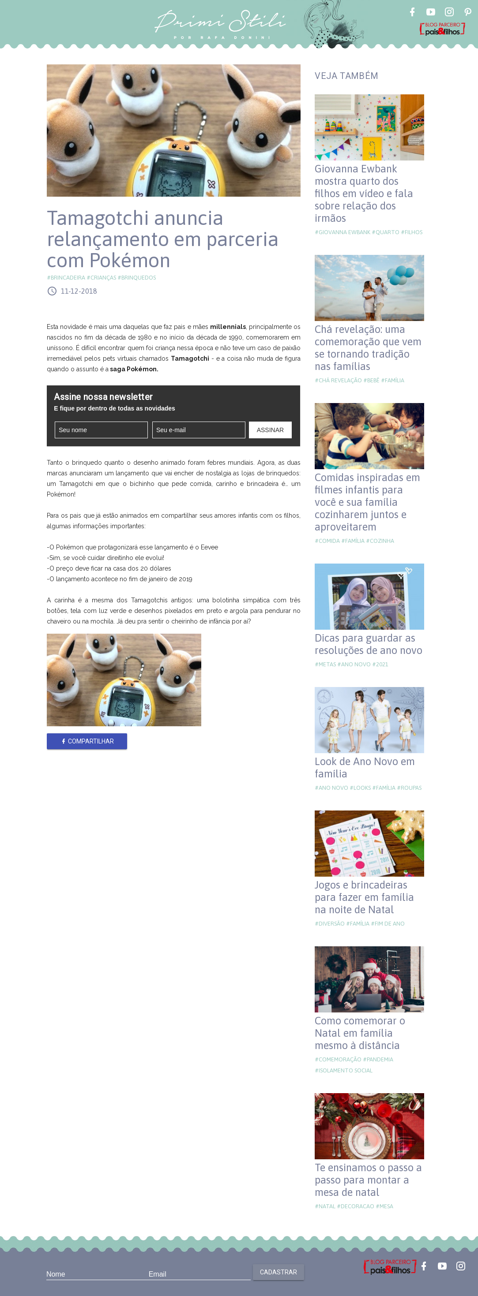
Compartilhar (87, 741)
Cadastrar (278, 1272)
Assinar (270, 429)
